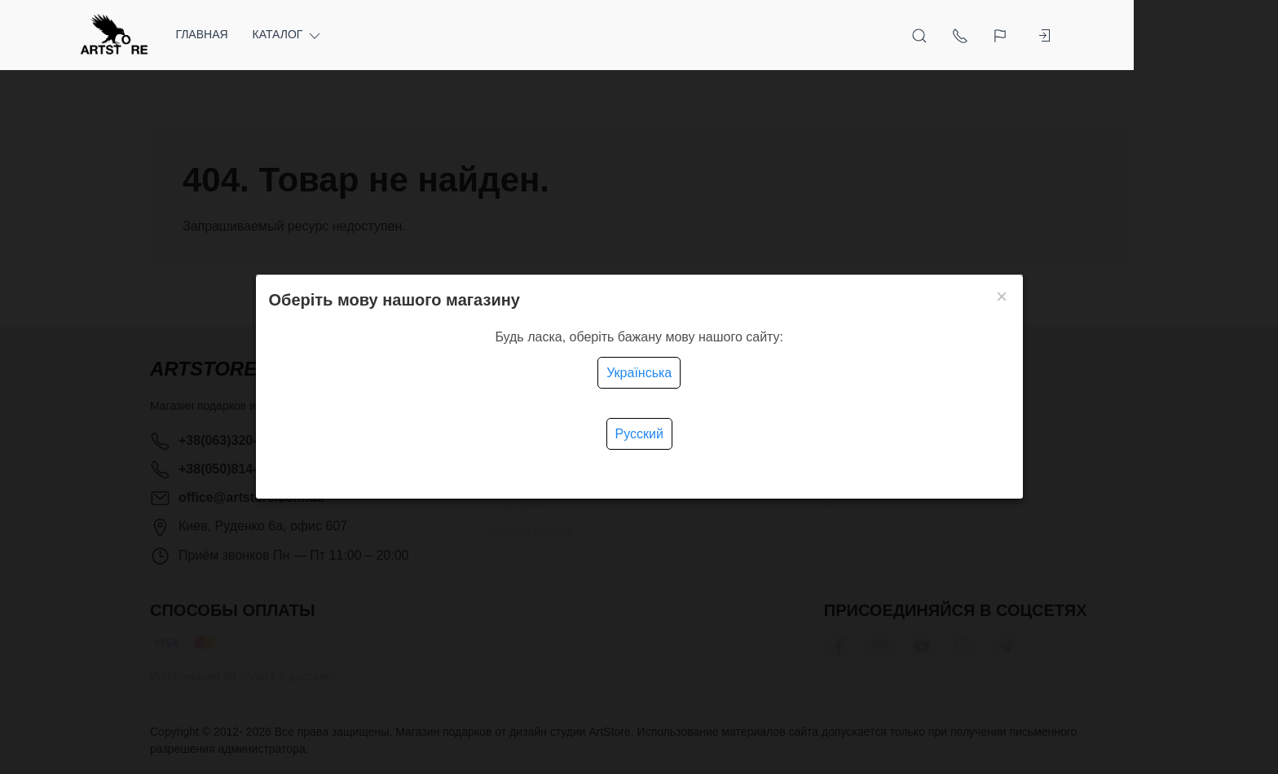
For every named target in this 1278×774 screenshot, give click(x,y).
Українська (639, 373)
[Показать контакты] (1031, 35)
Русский (639, 434)
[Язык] (1073, 35)
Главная (274, 34)
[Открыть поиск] (991, 35)
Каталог (359, 34)
